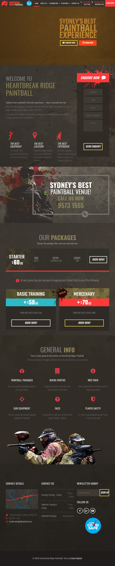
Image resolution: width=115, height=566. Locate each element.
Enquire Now (68, 43)
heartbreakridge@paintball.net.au (20, 521)
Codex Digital (76, 558)
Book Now (88, 43)
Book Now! (98, 259)
